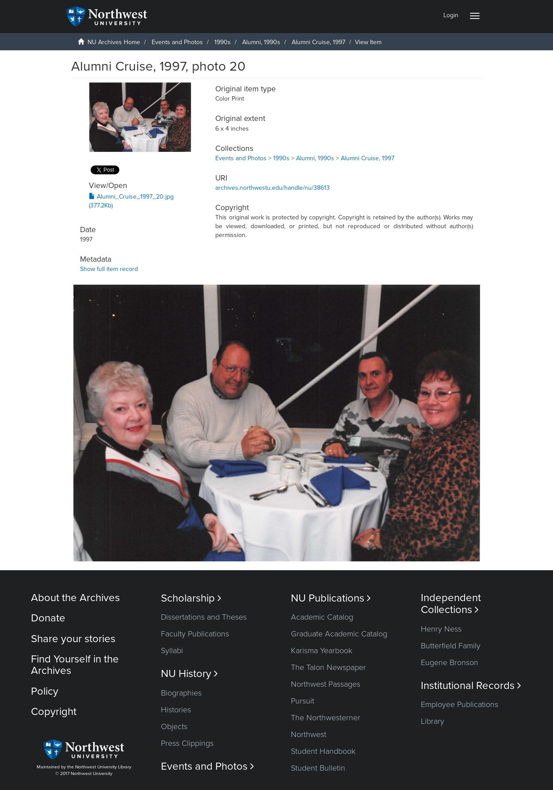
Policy (44, 691)
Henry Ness (441, 629)
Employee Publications (459, 704)
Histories (176, 710)
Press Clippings (187, 743)
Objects (174, 726)
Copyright (53, 711)
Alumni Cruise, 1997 (318, 42)
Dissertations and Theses (204, 617)
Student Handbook (323, 751)
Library (432, 721)
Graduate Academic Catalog (339, 634)
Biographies (181, 693)
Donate (48, 618)
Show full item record (109, 269)
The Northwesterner (325, 717)
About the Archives (75, 597)
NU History (189, 673)
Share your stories (73, 638)
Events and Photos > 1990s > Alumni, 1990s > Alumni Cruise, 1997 (304, 158)
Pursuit (302, 701)
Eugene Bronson (449, 662)
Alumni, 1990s (261, 42)
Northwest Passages (325, 684)
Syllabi (172, 650)
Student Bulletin (318, 768)
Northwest (308, 734)
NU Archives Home (114, 42)
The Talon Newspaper (328, 667)
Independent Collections (451, 603)
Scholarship (191, 598)
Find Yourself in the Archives (75, 665)
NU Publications (331, 598)
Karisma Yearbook (321, 650)
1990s (222, 42)
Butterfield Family (451, 646)
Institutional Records (471, 685)
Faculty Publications (195, 634)
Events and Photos (177, 42)
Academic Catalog (322, 617)
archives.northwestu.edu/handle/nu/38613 (272, 188)
